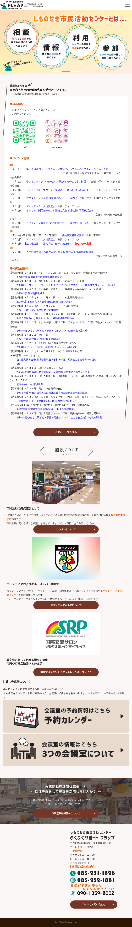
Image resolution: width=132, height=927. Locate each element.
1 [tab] (53, 69)
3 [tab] (73, 69)
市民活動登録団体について (66, 813)
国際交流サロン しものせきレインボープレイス (66, 672)
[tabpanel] (66, 42)
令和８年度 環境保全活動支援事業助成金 (38, 338)
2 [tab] (63, 69)
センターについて (66, 529)
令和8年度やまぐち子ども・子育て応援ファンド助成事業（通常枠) (52, 330)
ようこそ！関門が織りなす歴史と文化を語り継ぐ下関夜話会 (58, 210)
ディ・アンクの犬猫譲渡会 (40, 239)
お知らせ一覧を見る (66, 432)
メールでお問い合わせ (94, 904)
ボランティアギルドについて (66, 605)
